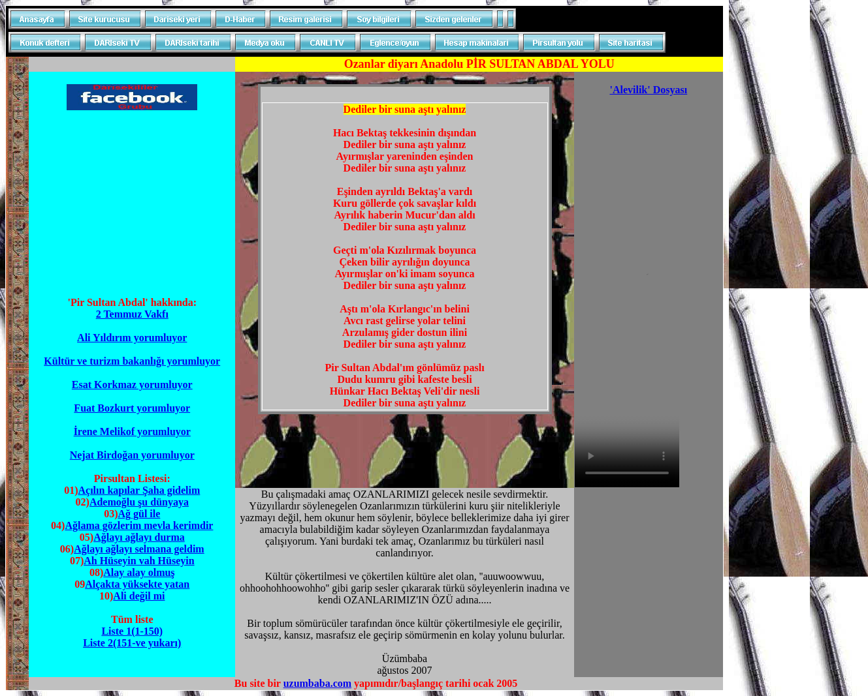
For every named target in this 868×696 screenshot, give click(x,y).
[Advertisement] (132, 203)
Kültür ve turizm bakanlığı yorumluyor (132, 361)
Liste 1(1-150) (132, 631)
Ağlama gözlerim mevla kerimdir (139, 525)
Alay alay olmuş (138, 572)
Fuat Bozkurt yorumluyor (132, 408)
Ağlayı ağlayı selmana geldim (139, 548)
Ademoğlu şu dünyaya (139, 501)
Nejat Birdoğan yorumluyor (132, 455)
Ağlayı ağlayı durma (139, 537)
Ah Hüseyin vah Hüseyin (139, 560)
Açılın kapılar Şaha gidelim (139, 490)
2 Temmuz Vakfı (132, 314)
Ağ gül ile (139, 513)
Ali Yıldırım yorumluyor (132, 337)
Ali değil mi (139, 595)
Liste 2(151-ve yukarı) (132, 642)
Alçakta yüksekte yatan (137, 584)
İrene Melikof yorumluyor (132, 431)
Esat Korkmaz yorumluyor (132, 384)
